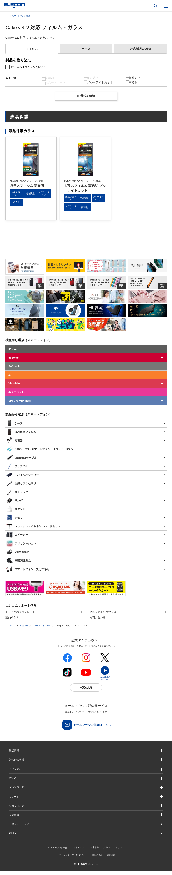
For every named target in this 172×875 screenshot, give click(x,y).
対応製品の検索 (140, 49)
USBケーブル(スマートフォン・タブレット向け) (39, 452)
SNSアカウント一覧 (57, 851)
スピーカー (17, 538)
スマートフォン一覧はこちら (28, 572)
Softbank (14, 370)
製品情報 (24, 629)
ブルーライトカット (100, 85)
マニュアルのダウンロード (105, 615)
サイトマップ (77, 851)
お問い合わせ (97, 621)
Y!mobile (14, 387)
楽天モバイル (16, 395)
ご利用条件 (93, 851)
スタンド (15, 512)
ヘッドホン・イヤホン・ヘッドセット (33, 529)
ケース (86, 49)
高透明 (134, 85)
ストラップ (17, 495)
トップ (12, 629)
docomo (13, 361)
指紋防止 (135, 78)
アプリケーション (21, 547)
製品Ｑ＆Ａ (12, 621)
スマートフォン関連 (21, 16)
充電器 (14, 444)
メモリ (14, 521)
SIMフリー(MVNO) (19, 404)
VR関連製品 (17, 555)
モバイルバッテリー (22, 478)
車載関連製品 (18, 564)
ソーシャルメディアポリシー (72, 859)
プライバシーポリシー (113, 851)
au (9, 378)
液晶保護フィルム (21, 435)
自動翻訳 (111, 859)
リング (14, 504)
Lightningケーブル (21, 461)
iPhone (12, 353)
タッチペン (17, 469)
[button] (86, 772)
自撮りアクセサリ (21, 486)
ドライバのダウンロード (20, 615)
